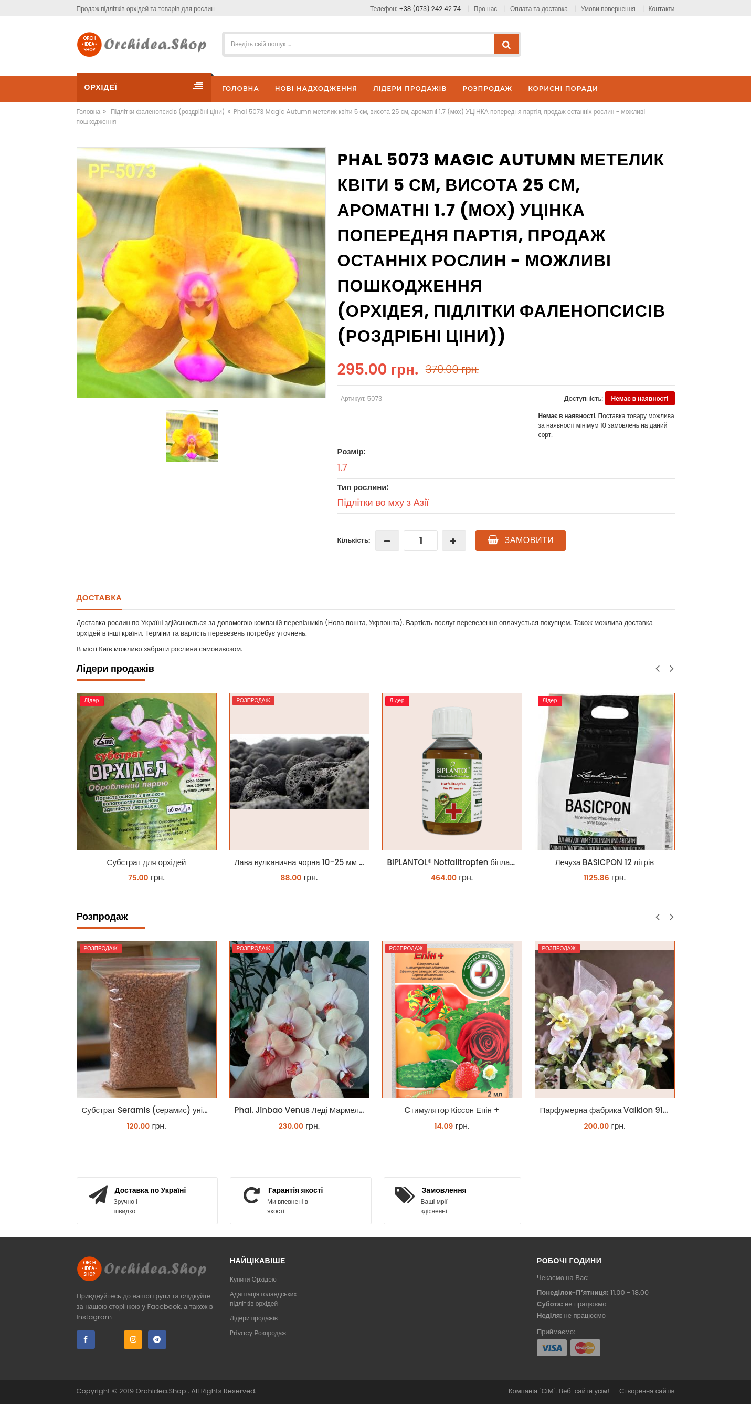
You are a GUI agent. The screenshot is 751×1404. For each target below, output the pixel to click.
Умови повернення (608, 8)
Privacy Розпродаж (258, 1332)
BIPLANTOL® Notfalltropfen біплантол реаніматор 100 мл (454, 862)
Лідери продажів (254, 1318)
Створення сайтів (646, 1391)
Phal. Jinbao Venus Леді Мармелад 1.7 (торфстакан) (302, 1110)
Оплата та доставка (539, 8)
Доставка (99, 597)
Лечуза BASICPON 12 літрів (604, 862)
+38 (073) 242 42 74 (430, 8)
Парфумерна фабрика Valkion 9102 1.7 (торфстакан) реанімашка (607, 1110)
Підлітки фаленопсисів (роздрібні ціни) (168, 111)
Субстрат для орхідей (146, 862)
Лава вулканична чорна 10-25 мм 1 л (301, 862)
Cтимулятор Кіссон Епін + (452, 1110)
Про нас (485, 8)
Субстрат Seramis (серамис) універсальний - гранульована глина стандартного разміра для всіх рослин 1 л (149, 1110)
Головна (89, 111)
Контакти (662, 8)
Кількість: (354, 540)
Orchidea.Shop (162, 1391)
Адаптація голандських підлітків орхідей (263, 1298)
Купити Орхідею (253, 1279)
